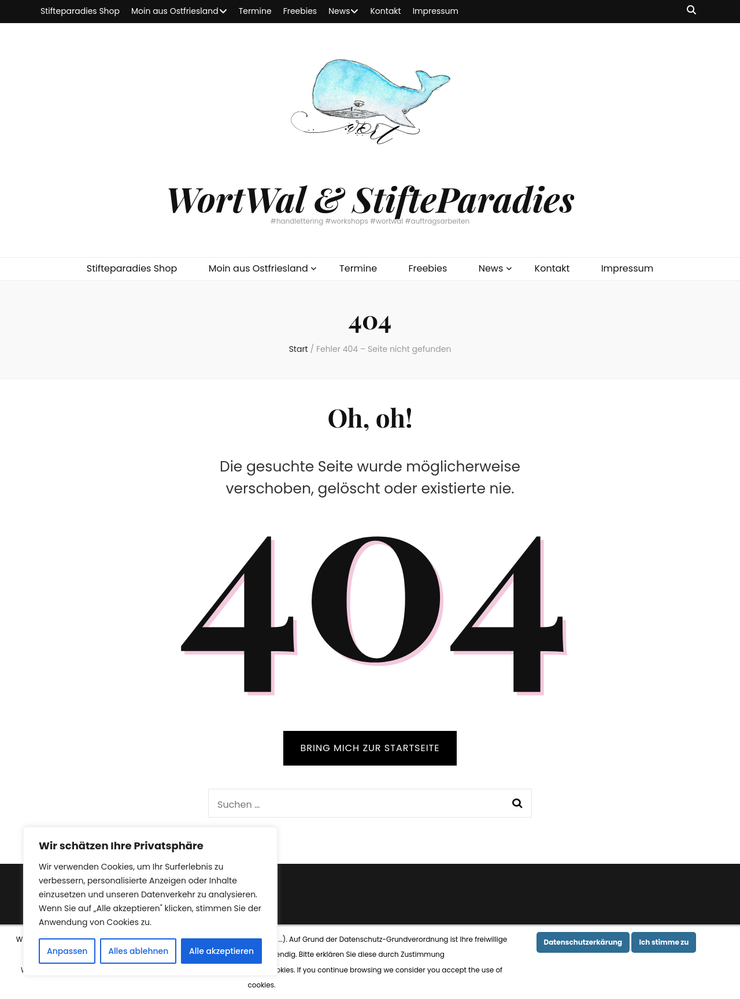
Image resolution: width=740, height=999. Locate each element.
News (339, 11)
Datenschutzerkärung (583, 942)
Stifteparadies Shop (80, 11)
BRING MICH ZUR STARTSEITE (370, 748)
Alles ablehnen (138, 951)
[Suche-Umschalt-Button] (691, 10)
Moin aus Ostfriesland (175, 11)
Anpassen (67, 951)
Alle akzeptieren (221, 951)
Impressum (435, 11)
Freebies (300, 11)
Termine (255, 11)
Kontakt (385, 11)
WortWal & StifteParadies (369, 198)
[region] (150, 901)
